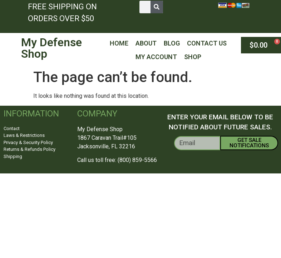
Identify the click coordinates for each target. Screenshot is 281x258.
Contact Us (207, 43)
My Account (156, 57)
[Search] (157, 7)
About (146, 43)
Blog (172, 43)
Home (119, 43)
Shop (192, 57)
